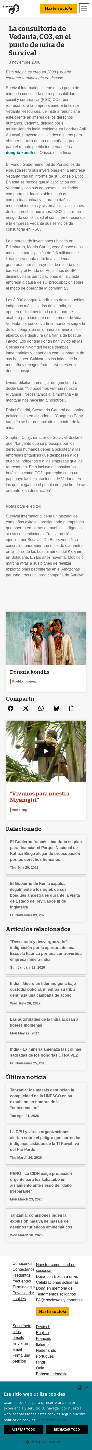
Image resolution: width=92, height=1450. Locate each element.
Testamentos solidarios (56, 1294)
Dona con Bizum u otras (57, 1276)
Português (45, 1356)
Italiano (42, 1344)
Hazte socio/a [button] (58, 9)
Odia (40, 1368)
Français (43, 1339)
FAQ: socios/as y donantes (59, 1300)
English (42, 1333)
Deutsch (43, 1327)
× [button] (86, 1387)
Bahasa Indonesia (51, 1374)
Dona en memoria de (54, 1288)
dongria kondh (19, 153)
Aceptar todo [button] (23, 1429)
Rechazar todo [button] (67, 1429)
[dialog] (46, 1415)
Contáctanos (24, 1269)
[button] (46, 1441)
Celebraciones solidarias (57, 1282)
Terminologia (24, 1287)
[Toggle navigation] (84, 8)
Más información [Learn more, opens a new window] (51, 1420)
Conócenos (22, 1263)
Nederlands (46, 1350)
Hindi (40, 1362)
